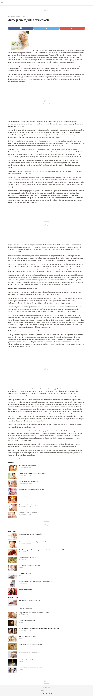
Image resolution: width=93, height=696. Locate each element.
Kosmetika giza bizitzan (25, 589)
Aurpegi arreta (26, 16)
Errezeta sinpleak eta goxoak (27, 557)
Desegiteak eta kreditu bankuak (28, 660)
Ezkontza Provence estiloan (27, 620)
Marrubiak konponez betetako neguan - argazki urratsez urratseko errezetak (41, 550)
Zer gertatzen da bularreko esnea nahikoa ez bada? (34, 613)
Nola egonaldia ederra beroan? (28, 465)
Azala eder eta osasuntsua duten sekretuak (31, 489)
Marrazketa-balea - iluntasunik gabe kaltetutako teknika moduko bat (39, 628)
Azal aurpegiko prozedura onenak (29, 481)
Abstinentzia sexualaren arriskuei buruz (30, 668)
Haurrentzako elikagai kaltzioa (27, 636)
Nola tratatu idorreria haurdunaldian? (29, 652)
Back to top (46, 687)
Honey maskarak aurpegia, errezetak (29, 497)
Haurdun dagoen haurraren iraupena (29, 600)
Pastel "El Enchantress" (25, 608)
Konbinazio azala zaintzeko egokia (29, 505)
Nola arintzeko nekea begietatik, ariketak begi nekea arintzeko (37, 542)
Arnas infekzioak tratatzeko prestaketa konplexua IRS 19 (35, 581)
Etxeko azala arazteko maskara (28, 513)
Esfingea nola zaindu (25, 573)
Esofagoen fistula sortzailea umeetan (29, 565)
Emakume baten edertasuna (14, 16)
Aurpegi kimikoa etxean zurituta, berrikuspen (32, 473)
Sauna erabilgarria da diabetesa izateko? (30, 644)
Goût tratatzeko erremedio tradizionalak (30, 534)
